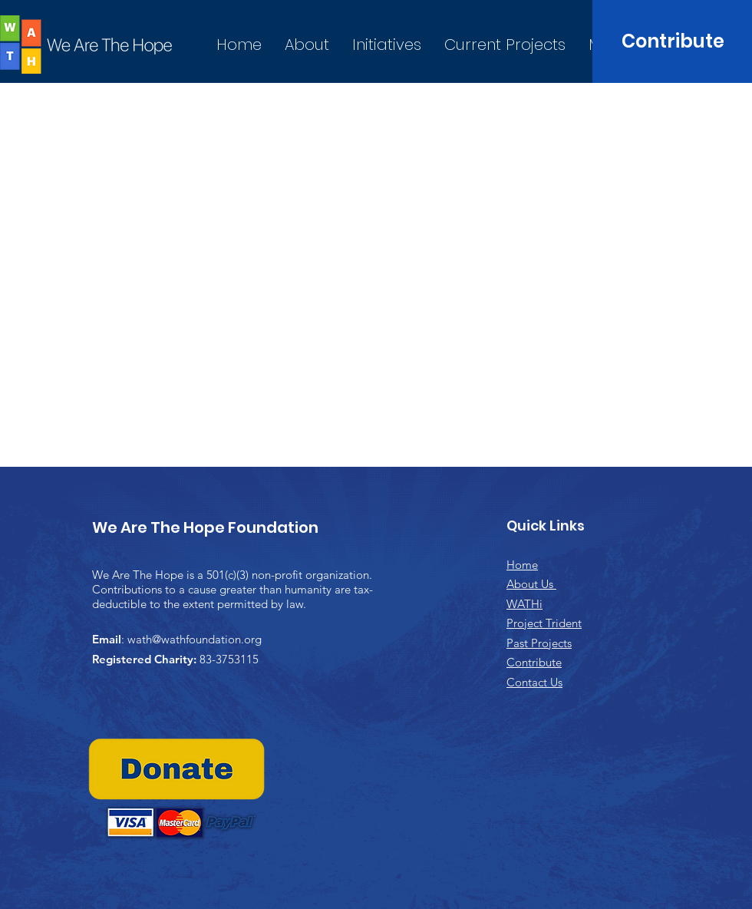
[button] (387, 44)
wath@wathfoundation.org (194, 639)
